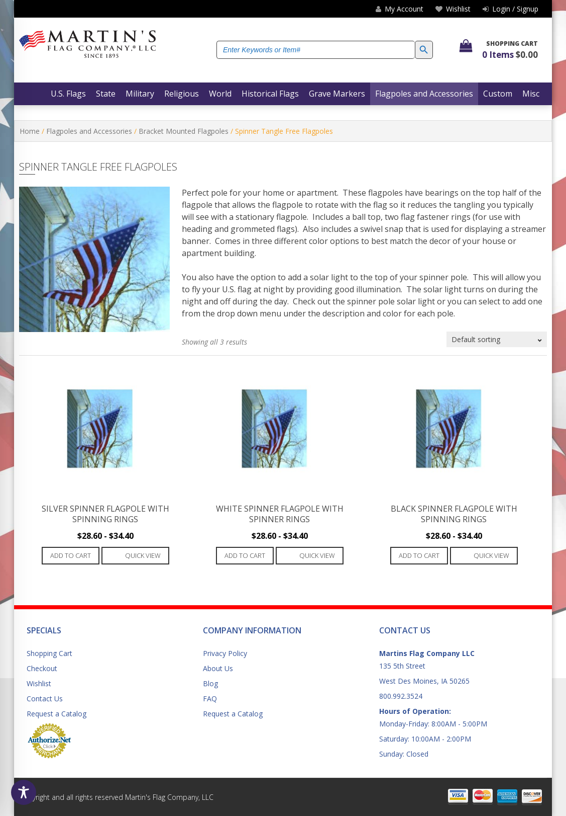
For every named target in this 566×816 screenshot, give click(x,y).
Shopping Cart (49, 653)
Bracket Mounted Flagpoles (184, 131)
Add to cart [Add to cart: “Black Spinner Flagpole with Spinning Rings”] (419, 555)
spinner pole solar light (391, 301)
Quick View (143, 555)
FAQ (210, 698)
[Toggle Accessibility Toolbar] (23, 792)
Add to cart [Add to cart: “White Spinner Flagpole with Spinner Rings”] (244, 555)
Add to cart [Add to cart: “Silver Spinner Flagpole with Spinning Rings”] (70, 555)
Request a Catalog (56, 713)
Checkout (42, 668)
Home (30, 131)
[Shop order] (496, 339)
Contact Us (45, 698)
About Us (218, 668)
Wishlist (39, 683)
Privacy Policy (225, 653)
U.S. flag (237, 289)
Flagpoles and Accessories (89, 131)
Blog (210, 683)
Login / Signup (510, 9)
